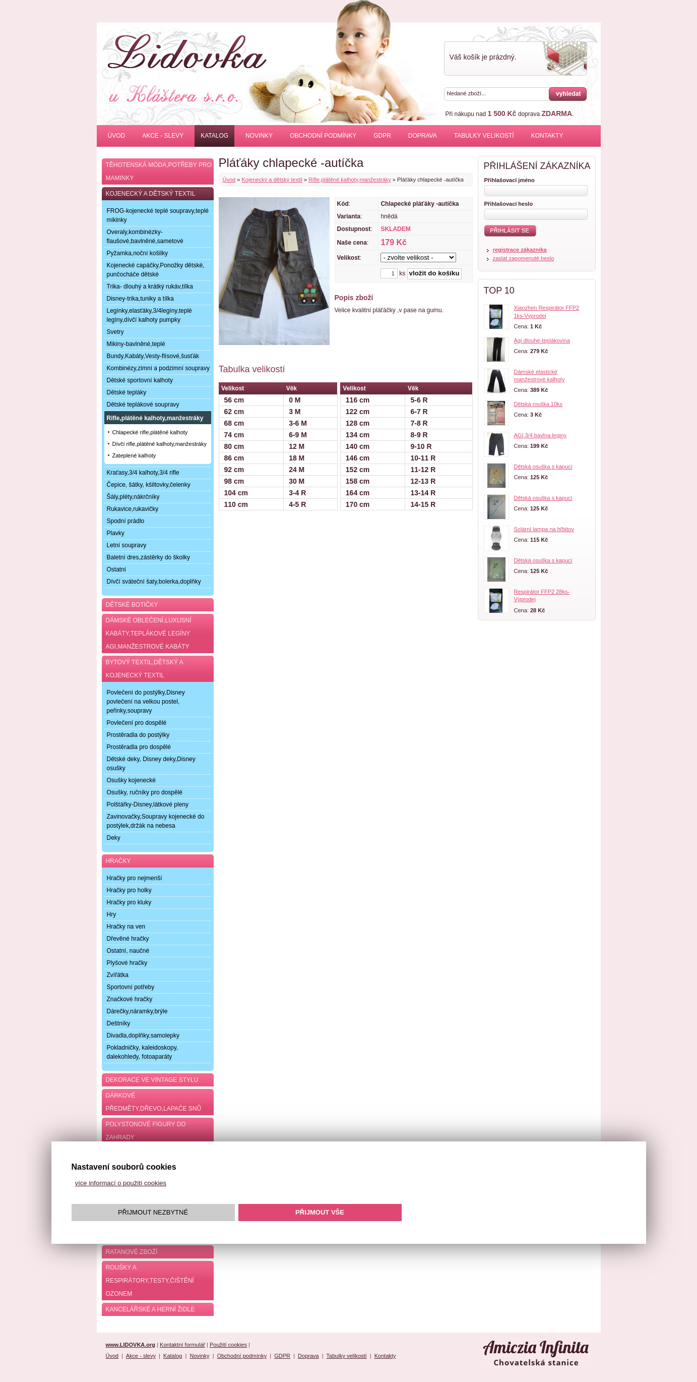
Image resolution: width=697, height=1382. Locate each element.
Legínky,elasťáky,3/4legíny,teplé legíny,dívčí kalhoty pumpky (149, 315)
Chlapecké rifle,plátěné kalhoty (150, 432)
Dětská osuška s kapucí (543, 467)
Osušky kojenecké (131, 780)
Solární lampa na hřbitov (544, 529)
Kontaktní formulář (182, 1345)
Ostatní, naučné (128, 950)
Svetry (115, 331)
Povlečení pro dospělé (137, 722)
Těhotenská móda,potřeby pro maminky (159, 171)
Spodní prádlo (126, 521)
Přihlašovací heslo (508, 204)
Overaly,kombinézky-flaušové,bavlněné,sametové (145, 236)
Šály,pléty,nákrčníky (133, 496)
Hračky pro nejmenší (134, 878)
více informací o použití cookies (120, 1183)
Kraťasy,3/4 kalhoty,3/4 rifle (143, 472)
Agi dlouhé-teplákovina (542, 340)
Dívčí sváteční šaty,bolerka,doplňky (154, 581)
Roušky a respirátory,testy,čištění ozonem (150, 1280)
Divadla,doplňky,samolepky (143, 1035)
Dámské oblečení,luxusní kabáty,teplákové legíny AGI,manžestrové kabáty (149, 633)
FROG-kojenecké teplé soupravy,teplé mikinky (158, 215)
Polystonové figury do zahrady (146, 1131)
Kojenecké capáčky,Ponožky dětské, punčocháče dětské (156, 270)
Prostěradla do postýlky (138, 734)
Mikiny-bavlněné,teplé (136, 344)
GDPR (382, 135)
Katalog (214, 135)
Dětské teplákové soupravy (143, 404)
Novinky (259, 135)
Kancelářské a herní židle (150, 1309)
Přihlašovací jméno (509, 180)
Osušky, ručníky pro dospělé (145, 792)
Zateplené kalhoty (134, 455)
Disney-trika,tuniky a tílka (140, 298)
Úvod (116, 135)
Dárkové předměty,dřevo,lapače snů (154, 1102)
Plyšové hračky (127, 962)
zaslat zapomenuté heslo (523, 258)
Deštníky (119, 1023)
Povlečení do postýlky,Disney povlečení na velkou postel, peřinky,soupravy (146, 701)
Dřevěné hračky (128, 938)
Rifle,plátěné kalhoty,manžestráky (349, 180)
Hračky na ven (126, 926)
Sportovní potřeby (131, 987)
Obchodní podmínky (323, 135)
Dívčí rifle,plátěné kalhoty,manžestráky (159, 444)
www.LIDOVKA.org (131, 1345)
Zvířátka (118, 974)
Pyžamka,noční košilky (137, 253)
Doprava (422, 135)
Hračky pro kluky (129, 902)
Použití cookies (228, 1345)
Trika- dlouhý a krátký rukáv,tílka (150, 286)
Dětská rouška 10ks (538, 404)
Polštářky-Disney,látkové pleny (148, 804)
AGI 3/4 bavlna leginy (540, 435)
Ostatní (116, 569)
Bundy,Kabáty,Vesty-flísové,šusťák (153, 356)
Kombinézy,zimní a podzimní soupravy (158, 368)
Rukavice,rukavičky (133, 508)
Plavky (115, 533)
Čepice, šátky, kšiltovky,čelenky (149, 484)
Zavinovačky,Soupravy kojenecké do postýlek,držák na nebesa (156, 821)
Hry (111, 914)
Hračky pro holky (129, 890)
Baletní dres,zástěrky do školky (148, 557)
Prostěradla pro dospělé (139, 747)
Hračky (118, 861)
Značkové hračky (130, 999)
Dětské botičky (132, 604)
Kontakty (547, 135)
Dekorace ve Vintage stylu (152, 1079)
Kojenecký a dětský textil (271, 180)
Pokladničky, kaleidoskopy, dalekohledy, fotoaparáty (142, 1052)
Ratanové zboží (132, 1251)
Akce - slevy (162, 135)
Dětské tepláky (127, 392)
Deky (113, 837)
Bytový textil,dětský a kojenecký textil (144, 669)
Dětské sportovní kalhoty (140, 380)
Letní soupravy (127, 545)
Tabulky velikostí (484, 135)
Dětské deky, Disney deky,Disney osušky (151, 764)
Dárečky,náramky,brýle (137, 1011)
